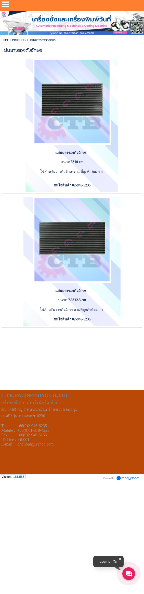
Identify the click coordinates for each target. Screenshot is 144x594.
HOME (5, 40)
